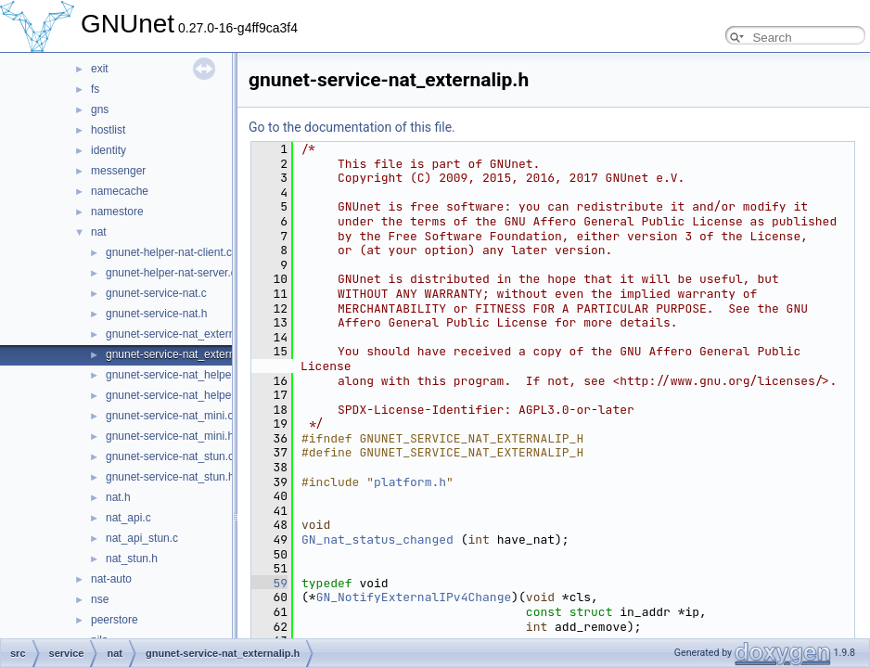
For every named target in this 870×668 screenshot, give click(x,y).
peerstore (114, 619)
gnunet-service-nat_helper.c (174, 374)
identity (108, 150)
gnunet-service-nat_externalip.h (184, 354)
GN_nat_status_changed (377, 539)
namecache (119, 191)
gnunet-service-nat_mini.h (170, 436)
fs (95, 89)
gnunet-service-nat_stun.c (170, 456)
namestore (117, 211)
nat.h (118, 497)
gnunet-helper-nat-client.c (169, 252)
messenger (118, 170)
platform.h (410, 482)
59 (269, 583)
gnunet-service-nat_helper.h (175, 395)
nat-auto (111, 578)
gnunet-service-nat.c (156, 293)
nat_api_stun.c (142, 538)
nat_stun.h (132, 558)
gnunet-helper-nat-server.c (171, 272)
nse (100, 599)
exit (100, 68)
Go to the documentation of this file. (352, 127)
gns (100, 109)
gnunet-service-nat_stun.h (170, 476)
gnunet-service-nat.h (156, 313)
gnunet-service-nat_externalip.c (183, 334)
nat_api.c (128, 517)
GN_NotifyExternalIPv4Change (414, 597)
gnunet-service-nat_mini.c (169, 415)
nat (99, 231)
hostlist (108, 129)
